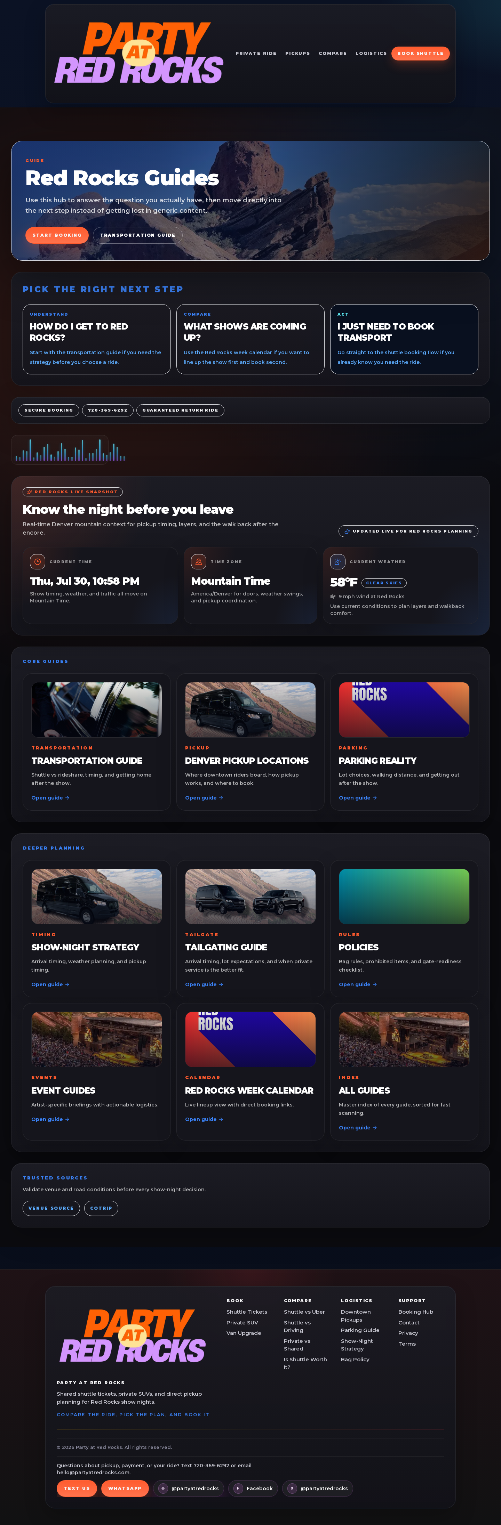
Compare (333, 53)
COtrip (101, 1208)
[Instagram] (188, 1488)
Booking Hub (415, 1311)
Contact (409, 1322)
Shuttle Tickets (246, 1311)
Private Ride (256, 53)
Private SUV (242, 1322)
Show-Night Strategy (357, 1345)
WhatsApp (125, 1488)
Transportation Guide (138, 235)
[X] (317, 1488)
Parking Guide (360, 1330)
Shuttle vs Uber (304, 1311)
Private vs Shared (297, 1345)
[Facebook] (253, 1488)
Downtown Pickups (356, 1315)
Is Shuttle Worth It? (305, 1363)
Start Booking (57, 235)
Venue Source (51, 1208)
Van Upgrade (243, 1333)
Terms (407, 1343)
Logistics (371, 53)
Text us (77, 1488)
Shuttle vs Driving (297, 1326)
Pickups (297, 53)
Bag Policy (355, 1359)
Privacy (408, 1333)
